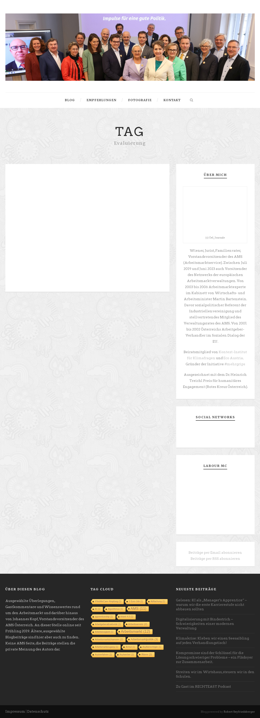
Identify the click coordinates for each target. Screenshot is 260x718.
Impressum (15, 711)
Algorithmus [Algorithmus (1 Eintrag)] (115, 609)
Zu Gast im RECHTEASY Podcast (203, 687)
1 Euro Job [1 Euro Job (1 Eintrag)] (136, 601)
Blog (70, 100)
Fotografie (140, 100)
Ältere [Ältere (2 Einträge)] (146, 654)
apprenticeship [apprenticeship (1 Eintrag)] (104, 616)
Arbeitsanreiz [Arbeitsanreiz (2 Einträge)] (137, 624)
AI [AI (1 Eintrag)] (97, 609)
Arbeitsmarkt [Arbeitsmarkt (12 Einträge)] (135, 631)
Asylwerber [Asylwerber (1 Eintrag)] (127, 654)
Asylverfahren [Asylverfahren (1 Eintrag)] (103, 654)
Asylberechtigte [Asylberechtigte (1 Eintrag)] (151, 647)
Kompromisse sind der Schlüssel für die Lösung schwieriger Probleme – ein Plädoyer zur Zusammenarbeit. (214, 657)
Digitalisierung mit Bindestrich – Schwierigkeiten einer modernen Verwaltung (205, 623)
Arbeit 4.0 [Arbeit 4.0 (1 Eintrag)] (126, 616)
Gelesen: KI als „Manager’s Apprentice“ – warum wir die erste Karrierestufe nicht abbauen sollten (211, 604)
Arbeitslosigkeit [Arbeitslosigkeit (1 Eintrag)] (104, 632)
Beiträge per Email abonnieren (215, 553)
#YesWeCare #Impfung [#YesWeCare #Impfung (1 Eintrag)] (108, 601)
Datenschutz (38, 711)
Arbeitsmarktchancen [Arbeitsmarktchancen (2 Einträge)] (109, 639)
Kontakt (172, 100)
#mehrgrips (234, 364)
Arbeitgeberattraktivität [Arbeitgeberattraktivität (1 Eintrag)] (108, 624)
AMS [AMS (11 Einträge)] (139, 608)
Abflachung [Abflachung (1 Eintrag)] (158, 601)
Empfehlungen (101, 100)
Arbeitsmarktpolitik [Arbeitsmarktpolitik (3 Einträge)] (144, 639)
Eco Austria (233, 358)
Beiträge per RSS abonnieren (215, 559)
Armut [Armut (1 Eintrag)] (130, 647)
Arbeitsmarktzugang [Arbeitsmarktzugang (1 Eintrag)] (106, 647)
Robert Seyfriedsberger (239, 711)
